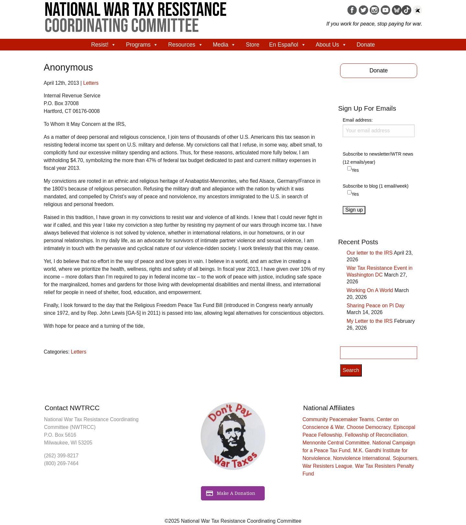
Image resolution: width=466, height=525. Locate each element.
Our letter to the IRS (370, 253)
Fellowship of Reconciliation (376, 435)
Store (252, 44)
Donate (366, 44)
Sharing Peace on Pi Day (376, 305)
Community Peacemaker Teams (338, 419)
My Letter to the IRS (370, 321)
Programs (142, 44)
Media (224, 44)
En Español (287, 44)
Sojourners (405, 458)
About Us (331, 44)
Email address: (379, 127)
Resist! (103, 44)
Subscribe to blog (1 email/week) (375, 186)
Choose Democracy (369, 427)
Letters (91, 83)
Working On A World (370, 290)
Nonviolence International (361, 458)
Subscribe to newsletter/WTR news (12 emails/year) (378, 158)
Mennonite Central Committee (336, 442)
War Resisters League (327, 466)
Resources (185, 44)
